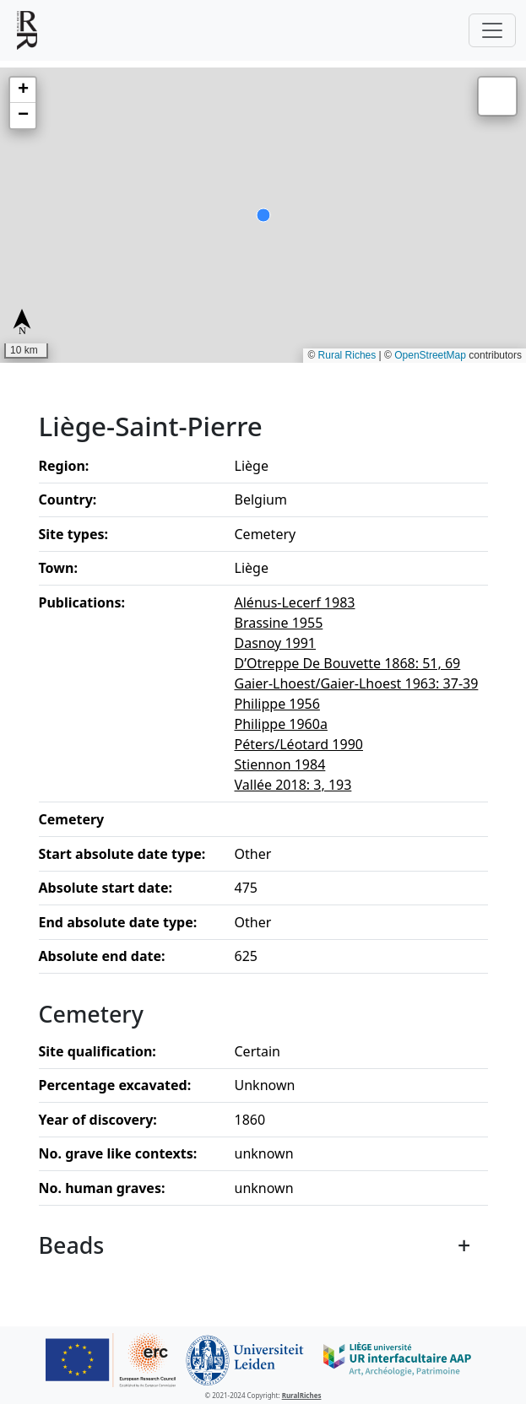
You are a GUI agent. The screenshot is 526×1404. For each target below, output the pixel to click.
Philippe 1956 (277, 703)
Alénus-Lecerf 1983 (295, 602)
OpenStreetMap (430, 355)
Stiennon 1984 (280, 764)
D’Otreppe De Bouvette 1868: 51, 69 (348, 663)
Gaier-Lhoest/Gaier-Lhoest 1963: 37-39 (357, 683)
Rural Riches (347, 355)
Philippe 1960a (281, 724)
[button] (22, 90)
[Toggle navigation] (492, 30)
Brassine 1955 (279, 622)
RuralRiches (302, 1395)
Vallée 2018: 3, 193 (293, 784)
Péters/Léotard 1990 (299, 744)
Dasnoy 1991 (276, 643)
